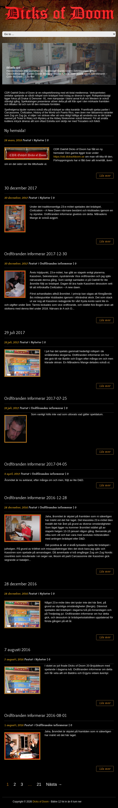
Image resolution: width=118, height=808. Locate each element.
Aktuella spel (13, 67)
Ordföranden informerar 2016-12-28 (35, 497)
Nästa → (54, 784)
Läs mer (30, 76)
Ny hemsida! (15, 130)
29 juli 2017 (14, 332)
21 (39, 784)
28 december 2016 (20, 583)
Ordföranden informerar (56, 263)
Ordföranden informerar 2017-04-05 (35, 464)
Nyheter (39, 140)
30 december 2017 (20, 188)
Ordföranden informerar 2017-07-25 (35, 398)
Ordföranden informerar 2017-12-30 (35, 253)
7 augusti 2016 (17, 649)
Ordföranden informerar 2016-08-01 (35, 715)
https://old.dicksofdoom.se (68, 156)
